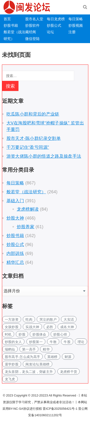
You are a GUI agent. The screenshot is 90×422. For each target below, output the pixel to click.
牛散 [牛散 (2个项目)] (53, 342)
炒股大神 (15, 218)
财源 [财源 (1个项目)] (68, 357)
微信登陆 (32, 39)
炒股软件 (32, 25)
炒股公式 (54, 25)
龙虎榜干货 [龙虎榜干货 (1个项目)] (68, 372)
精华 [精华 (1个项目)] (46, 349)
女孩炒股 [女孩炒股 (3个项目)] (11, 327)
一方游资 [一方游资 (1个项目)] (11, 319)
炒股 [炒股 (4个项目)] (21, 334)
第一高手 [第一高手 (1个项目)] (29, 349)
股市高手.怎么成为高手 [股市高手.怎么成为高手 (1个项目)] (22, 357)
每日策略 (75, 19)
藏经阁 (30, 32)
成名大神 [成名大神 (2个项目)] (67, 327)
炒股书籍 (11, 25)
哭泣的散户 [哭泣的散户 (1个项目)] (48, 319)
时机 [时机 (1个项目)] (8, 334)
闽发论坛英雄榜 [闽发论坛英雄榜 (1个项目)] (37, 364)
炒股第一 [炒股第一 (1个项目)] (36, 342)
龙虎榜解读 (28, 209)
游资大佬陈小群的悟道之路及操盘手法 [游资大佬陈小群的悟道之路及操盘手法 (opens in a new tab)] (43, 156)
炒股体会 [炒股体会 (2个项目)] (39, 334)
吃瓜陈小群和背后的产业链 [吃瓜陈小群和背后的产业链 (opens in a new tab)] (32, 114)
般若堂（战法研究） (26, 191)
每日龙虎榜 (56, 19)
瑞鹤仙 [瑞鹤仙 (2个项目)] (10, 349)
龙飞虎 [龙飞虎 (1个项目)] (10, 379)
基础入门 (15, 200)
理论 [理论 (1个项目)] (81, 342)
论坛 (50, 32)
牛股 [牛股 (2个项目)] (67, 342)
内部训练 (15, 253)
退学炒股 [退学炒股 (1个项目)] (11, 364)
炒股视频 (75, 25)
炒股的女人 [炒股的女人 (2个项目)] (13, 342)
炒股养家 (25, 226)
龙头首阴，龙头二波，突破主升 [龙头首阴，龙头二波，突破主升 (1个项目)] (29, 372)
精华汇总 (15, 262)
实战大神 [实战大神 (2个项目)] (32, 327)
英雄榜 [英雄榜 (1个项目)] (52, 357)
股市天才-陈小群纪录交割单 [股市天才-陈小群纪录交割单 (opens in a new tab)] (33, 138)
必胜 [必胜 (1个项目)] (49, 327)
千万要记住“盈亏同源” (27, 147)
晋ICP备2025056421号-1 (60, 408)
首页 (7, 19)
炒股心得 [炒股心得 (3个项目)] (60, 334)
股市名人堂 (34, 19)
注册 (72, 32)
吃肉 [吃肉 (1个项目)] (28, 319)
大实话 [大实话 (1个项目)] (69, 319)
